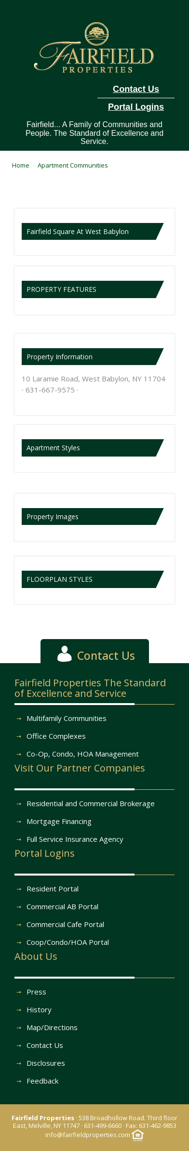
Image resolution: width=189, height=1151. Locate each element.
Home (20, 165)
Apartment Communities (73, 165)
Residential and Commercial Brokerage (91, 803)
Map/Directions (52, 1027)
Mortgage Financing (59, 821)
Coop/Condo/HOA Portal (68, 942)
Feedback (42, 1081)
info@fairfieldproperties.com (87, 1134)
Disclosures (46, 1063)
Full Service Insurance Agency (75, 839)
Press (36, 991)
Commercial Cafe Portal (65, 924)
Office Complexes (56, 736)
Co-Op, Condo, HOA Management (83, 754)
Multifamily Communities (67, 718)
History (39, 1009)
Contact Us (45, 1045)
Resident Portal (53, 888)
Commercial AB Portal (62, 906)
